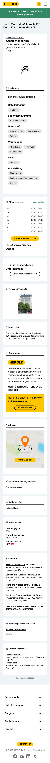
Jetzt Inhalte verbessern (25, 274)
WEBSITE (10, 249)
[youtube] (22, 756)
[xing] (35, 756)
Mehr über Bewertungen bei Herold (25, 388)
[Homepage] (11, 4)
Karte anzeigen (25, 460)
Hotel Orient (11, 663)
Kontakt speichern (16, 629)
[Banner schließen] (46, 11)
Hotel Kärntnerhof (14, 655)
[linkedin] (28, 756)
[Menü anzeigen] (45, 4)
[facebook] (15, 756)
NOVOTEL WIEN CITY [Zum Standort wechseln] (15, 564)
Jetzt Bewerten (25, 408)
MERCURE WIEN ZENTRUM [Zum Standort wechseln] (18, 585)
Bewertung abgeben (15, 38)
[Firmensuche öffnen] (39, 4)
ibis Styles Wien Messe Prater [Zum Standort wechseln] (19, 595)
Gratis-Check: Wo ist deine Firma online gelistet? (25, 13)
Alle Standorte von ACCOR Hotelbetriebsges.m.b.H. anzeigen (24, 607)
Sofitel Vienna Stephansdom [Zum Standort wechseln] (19, 575)
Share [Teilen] (9, 634)
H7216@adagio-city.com (18, 245)
